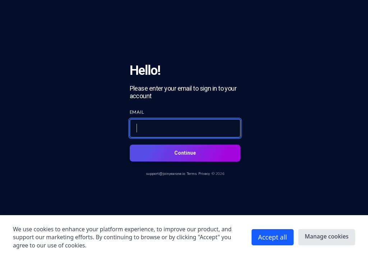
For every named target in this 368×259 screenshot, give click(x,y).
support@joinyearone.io (165, 173)
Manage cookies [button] (327, 236)
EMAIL (137, 112)
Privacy (204, 173)
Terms (192, 173)
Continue (185, 153)
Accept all (272, 237)
